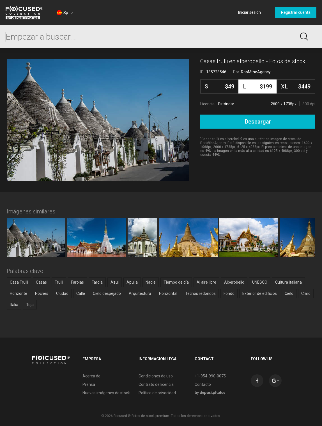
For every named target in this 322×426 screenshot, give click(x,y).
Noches (41, 293)
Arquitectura (140, 293)
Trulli (59, 282)
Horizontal (168, 293)
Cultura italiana (288, 282)
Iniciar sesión (249, 12)
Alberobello (234, 282)
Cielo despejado (107, 293)
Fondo (229, 293)
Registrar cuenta (296, 12)
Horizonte (18, 293)
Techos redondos (200, 293)
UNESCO (259, 282)
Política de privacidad (157, 393)
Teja (30, 304)
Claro (306, 293)
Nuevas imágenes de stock (106, 393)
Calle (80, 293)
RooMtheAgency (256, 72)
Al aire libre (206, 282)
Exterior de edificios (259, 293)
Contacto (203, 384)
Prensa (88, 384)
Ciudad (62, 293)
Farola (97, 282)
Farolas (77, 282)
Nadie (151, 282)
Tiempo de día (176, 282)
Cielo (289, 293)
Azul (115, 282)
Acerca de (91, 376)
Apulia (132, 282)
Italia (14, 304)
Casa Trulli (19, 282)
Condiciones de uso (156, 376)
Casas (41, 282)
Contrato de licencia (156, 384)
